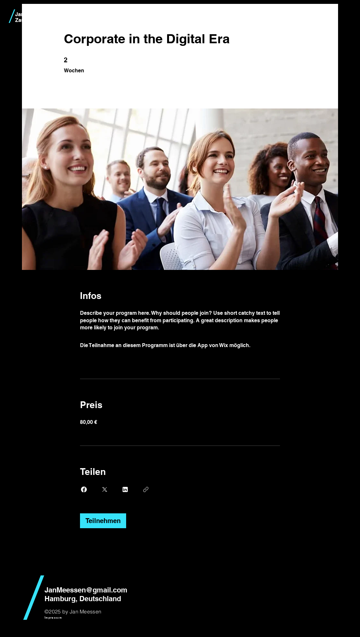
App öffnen (265, 345)
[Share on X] (104, 489)
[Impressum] (53, 617)
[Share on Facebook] (84, 489)
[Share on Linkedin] (125, 489)
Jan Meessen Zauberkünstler (34, 17)
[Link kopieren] (146, 489)
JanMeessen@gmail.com (86, 590)
